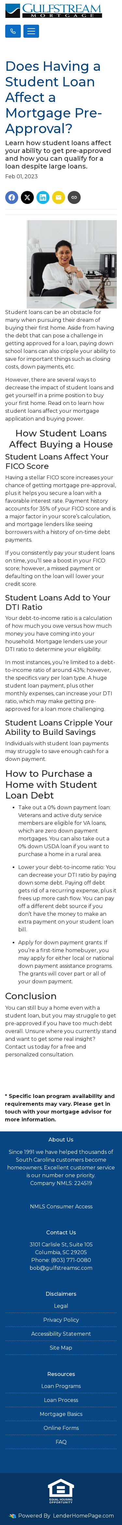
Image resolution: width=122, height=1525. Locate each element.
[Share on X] (27, 197)
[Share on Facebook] (11, 197)
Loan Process (61, 1400)
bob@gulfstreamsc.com (61, 1268)
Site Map (61, 1348)
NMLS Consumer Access (61, 1207)
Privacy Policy (61, 1320)
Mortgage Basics (61, 1414)
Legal (61, 1306)
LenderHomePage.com (83, 1516)
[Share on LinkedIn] (42, 197)
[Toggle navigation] (31, 31)
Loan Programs (61, 1386)
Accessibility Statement (61, 1334)
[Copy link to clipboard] (74, 197)
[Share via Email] (58, 197)
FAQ (61, 1442)
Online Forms (61, 1428)
